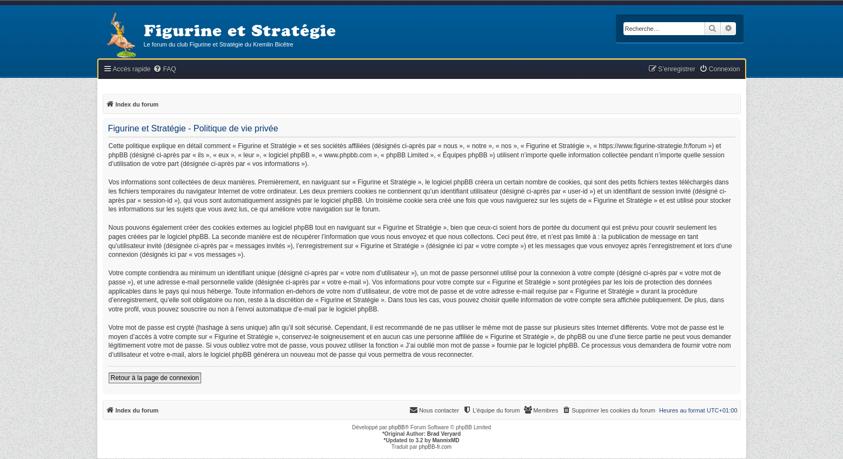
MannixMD (446, 440)
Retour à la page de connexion (155, 378)
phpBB (397, 427)
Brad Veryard (444, 434)
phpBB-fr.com (435, 447)
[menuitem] (164, 69)
